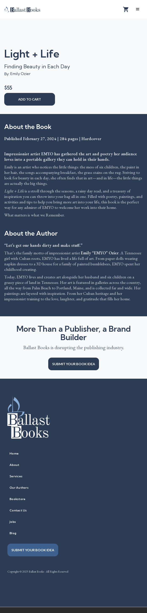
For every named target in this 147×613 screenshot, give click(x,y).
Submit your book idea (73, 364)
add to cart (29, 99)
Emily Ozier (20, 73)
